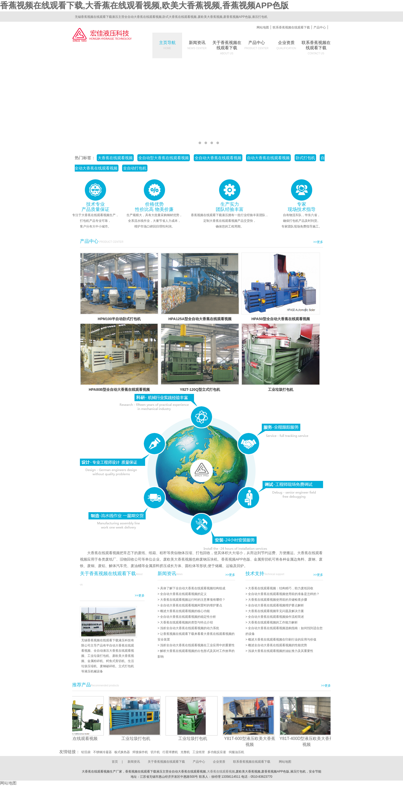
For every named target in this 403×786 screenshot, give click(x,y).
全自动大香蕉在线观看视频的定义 (183, 594)
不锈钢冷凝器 (102, 752)
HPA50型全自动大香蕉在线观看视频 (280, 319)
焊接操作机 (140, 752)
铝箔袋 (86, 752)
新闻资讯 (197, 45)
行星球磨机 (170, 752)
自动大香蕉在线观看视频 (268, 158)
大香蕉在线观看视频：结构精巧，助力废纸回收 (280, 588)
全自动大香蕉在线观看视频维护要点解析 (276, 605)
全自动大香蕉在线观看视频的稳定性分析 (188, 617)
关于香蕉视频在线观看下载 (166, 761)
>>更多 (318, 242)
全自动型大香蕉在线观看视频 (163, 158)
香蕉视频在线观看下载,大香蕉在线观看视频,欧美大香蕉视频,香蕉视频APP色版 (144, 5)
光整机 (185, 752)
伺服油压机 (236, 752)
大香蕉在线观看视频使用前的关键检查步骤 (277, 599)
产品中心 (320, 27)
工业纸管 (198, 752)
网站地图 (263, 27)
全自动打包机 (134, 168)
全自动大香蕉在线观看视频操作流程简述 (276, 617)
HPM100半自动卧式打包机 (119, 319)
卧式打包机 (305, 158)
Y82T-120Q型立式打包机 (200, 389)
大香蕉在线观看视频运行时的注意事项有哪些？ (192, 599)
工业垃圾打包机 (280, 389)
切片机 (155, 752)
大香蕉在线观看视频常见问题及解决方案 (276, 611)
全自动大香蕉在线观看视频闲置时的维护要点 (191, 605)
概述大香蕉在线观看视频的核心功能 (185, 611)
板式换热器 (122, 752)
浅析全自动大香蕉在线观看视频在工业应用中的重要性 (197, 645)
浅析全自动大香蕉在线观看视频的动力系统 (189, 628)
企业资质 (286, 45)
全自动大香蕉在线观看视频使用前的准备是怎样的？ (283, 594)
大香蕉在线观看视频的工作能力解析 (273, 622)
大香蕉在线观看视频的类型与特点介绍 (186, 622)
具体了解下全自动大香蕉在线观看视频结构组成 (192, 588)
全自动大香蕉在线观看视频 (218, 158)
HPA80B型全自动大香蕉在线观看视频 (119, 389)
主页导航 (167, 45)
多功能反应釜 (216, 752)
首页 (115, 761)
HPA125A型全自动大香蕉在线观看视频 (200, 319)
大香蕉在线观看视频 (115, 158)
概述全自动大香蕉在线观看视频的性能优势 (277, 645)
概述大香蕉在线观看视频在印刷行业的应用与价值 (282, 639)
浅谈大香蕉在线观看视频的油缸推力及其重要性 (280, 651)
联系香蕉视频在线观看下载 (291, 27)
